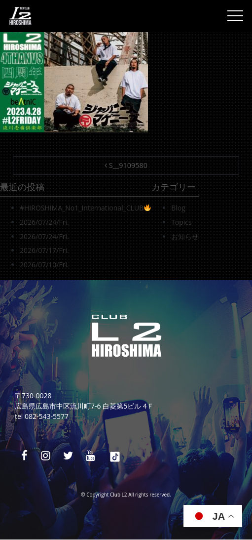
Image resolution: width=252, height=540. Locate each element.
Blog (178, 207)
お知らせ (185, 236)
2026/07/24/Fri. (44, 222)
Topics (181, 222)
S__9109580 (126, 165)
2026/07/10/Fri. (44, 264)
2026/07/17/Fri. (44, 250)
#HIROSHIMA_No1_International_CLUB (85, 207)
